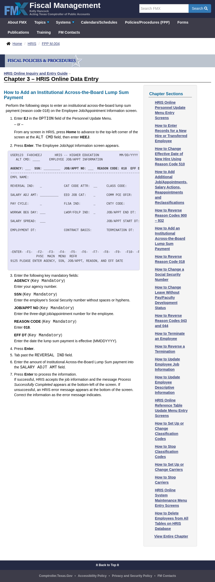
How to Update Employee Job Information (167, 364)
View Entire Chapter (171, 536)
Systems (63, 22)
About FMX (17, 22)
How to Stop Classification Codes (166, 451)
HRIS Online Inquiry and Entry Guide (36, 73)
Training (44, 32)
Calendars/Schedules (99, 22)
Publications (18, 32)
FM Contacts (69, 32)
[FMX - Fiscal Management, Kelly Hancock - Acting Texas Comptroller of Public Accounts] (52, 8)
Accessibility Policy (92, 576)
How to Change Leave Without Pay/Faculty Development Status (168, 297)
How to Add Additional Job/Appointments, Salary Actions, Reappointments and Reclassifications (171, 187)
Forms (182, 22)
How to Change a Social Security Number (169, 274)
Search (200, 8)
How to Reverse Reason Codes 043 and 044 (171, 320)
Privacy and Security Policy (132, 576)
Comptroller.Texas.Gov (55, 576)
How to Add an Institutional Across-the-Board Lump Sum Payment (170, 238)
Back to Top (107, 565)
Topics (40, 22)
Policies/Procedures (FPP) (147, 22)
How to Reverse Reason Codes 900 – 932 (171, 215)
